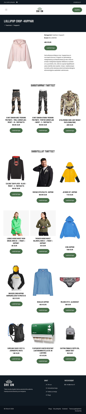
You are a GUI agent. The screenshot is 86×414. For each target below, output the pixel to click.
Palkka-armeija (52, 392)
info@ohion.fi (77, 2)
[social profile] (17, 2)
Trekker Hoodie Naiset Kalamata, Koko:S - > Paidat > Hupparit (43, 240)
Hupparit (17, 25)
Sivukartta (78, 411)
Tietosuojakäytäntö (75, 409)
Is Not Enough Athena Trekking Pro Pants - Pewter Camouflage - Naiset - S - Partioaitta (43, 120)
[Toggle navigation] (6, 9)
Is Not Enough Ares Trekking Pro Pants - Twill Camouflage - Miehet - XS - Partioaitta (16, 120)
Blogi (49, 395)
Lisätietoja (51, 48)
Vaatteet (9, 25)
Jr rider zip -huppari (70, 192)
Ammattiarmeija (52, 388)
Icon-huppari (69, 247)
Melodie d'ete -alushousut (70, 302)
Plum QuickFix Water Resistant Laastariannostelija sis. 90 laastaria (42, 350)
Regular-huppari (43, 302)
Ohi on (49, 385)
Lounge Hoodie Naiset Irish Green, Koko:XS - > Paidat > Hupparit (16, 240)
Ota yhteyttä (57, 409)
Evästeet (65, 409)
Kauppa (77, 10)
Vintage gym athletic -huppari (43, 192)
